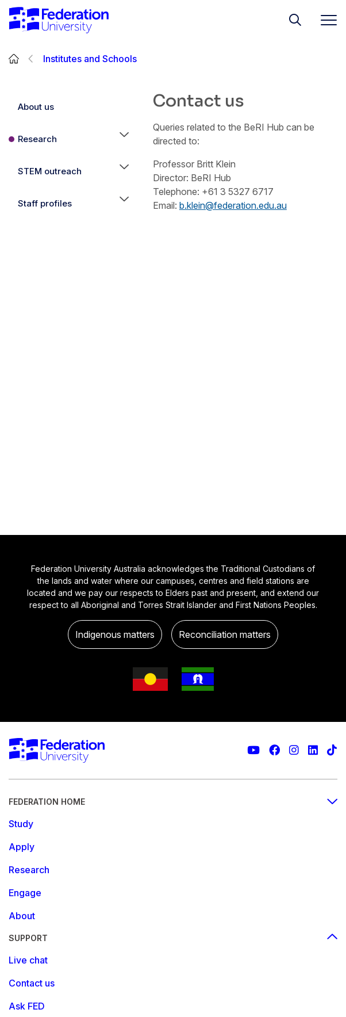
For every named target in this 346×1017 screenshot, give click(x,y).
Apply (21, 846)
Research (37, 138)
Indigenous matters (115, 634)
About (22, 916)
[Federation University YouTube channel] (253, 750)
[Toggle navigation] (324, 20)
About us (36, 106)
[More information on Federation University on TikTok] (332, 750)
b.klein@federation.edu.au (233, 205)
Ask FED (27, 1006)
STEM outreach (50, 171)
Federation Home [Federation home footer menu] (173, 802)
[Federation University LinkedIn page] (313, 750)
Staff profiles (45, 203)
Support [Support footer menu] (173, 938)
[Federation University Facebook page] (274, 750)
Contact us (32, 983)
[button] (124, 139)
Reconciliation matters (225, 634)
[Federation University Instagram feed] (294, 750)
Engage (25, 893)
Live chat (28, 960)
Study (21, 823)
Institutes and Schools (90, 58)
